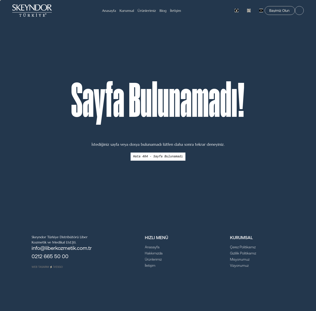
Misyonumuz (240, 259)
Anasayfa (152, 247)
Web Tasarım (47, 267)
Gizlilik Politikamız (243, 253)
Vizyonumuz (239, 265)
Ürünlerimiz (153, 259)
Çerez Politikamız (243, 247)
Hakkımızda (154, 253)
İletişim (150, 265)
